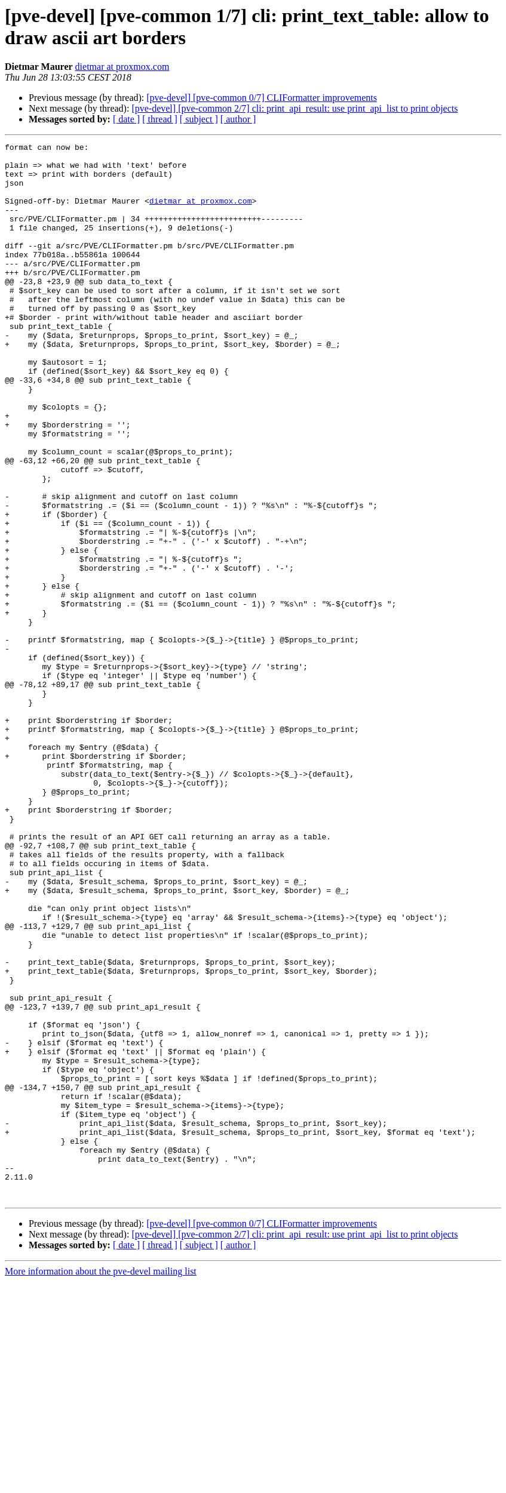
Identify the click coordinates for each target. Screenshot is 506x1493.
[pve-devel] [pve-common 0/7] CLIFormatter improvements (261, 98)
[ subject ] (199, 119)
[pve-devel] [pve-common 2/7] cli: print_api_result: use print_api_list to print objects (294, 108)
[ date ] (126, 119)
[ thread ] (159, 119)
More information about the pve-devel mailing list (101, 1482)
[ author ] (238, 119)
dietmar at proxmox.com (122, 66)
